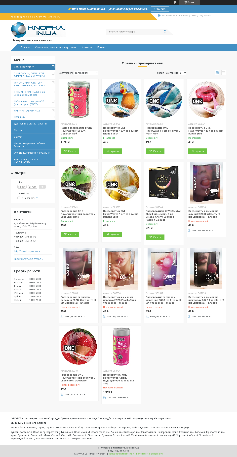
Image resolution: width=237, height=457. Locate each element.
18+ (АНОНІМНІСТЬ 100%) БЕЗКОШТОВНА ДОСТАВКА (29, 84)
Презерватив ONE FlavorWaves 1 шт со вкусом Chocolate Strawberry (78, 377)
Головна (25, 47)
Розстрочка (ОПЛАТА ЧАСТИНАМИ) (26, 161)
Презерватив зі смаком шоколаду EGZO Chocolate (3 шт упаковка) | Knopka (206, 299)
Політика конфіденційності (149, 453)
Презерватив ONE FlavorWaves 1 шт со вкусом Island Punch (120, 130)
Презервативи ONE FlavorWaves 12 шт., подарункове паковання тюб (118, 379)
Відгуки (18, 136)
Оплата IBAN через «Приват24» (32, 152)
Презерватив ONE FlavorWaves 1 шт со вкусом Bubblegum (205, 130)
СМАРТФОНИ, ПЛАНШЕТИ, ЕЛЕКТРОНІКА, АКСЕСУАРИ (29, 75)
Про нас (101, 47)
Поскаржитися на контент (121, 453)
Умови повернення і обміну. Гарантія (29, 145)
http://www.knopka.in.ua (27, 251)
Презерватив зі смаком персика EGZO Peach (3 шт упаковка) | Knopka (119, 299)
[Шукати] (165, 32)
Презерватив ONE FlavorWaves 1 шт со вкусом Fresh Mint (163, 130)
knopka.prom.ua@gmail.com (28, 258)
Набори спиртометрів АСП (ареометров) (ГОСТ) (29, 103)
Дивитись (160, 9)
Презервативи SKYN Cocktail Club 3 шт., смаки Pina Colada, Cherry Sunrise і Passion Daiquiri (163, 215)
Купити (72, 151)
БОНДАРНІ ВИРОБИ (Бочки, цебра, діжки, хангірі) (29, 93)
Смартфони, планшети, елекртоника (56, 47)
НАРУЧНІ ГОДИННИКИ (27, 110)
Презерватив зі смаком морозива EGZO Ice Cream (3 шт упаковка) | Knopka (163, 299)
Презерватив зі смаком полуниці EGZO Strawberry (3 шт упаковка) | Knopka (78, 299)
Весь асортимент (24, 66)
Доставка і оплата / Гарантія (30, 123)
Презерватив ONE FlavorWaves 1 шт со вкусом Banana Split (120, 213)
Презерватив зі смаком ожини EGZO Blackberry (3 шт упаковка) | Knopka (204, 213)
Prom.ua (135, 447)
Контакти (86, 47)
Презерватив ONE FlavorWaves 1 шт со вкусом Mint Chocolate (78, 213)
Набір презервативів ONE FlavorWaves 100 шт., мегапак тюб (76, 130)
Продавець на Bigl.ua (118, 450)
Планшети (19, 116)
